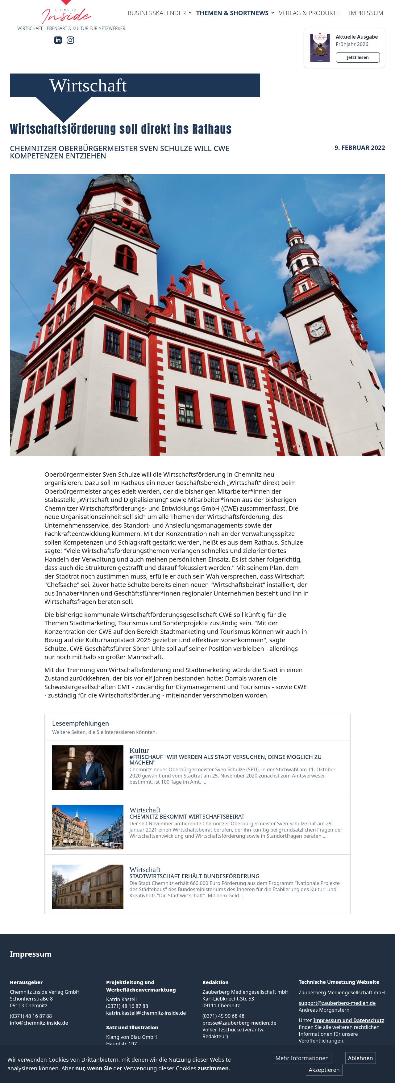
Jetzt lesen (357, 57)
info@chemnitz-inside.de (39, 1022)
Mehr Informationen (302, 1058)
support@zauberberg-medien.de (337, 1003)
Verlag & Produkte (309, 13)
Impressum (366, 13)
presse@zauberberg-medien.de (239, 1022)
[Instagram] (70, 40)
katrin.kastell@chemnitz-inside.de (146, 1012)
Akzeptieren (324, 1069)
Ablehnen (360, 1058)
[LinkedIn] (58, 40)
